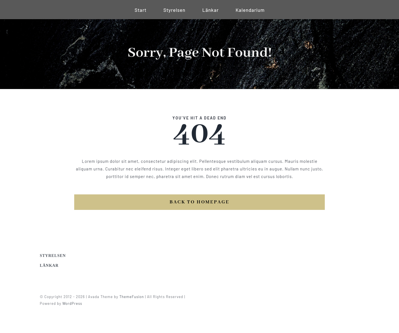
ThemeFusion (133, 296)
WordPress (74, 303)
